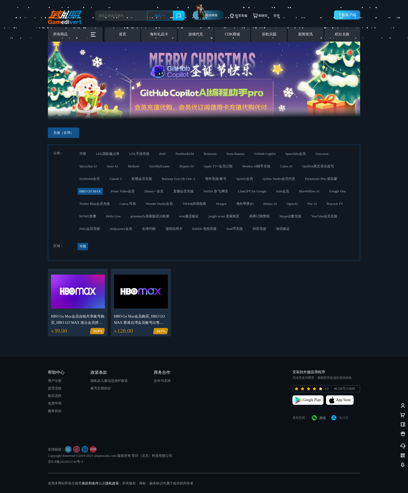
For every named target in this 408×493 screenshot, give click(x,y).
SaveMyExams (159, 166)
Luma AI (286, 166)
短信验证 (283, 229)
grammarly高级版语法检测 (150, 216)
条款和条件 (90, 483)
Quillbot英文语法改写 (318, 166)
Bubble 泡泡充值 (204, 229)
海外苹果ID (244, 204)
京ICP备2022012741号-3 (65, 462)
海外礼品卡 (159, 34)
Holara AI (270, 204)
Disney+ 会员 (153, 191)
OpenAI (292, 204)
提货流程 (54, 388)
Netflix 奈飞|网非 (215, 191)
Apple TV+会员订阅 (217, 166)
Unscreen (322, 154)
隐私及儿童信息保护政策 (109, 381)
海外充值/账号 (215, 179)
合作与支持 (162, 381)
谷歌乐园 (269, 34)
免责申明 (54, 403)
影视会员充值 (142, 179)
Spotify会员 (244, 179)
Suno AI (112, 166)
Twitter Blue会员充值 (94, 204)
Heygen (221, 204)
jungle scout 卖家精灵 (223, 216)
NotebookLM (184, 154)
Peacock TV (335, 204)
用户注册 (54, 381)
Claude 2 (116, 179)
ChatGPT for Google (252, 191)
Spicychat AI (88, 166)
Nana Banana (235, 154)
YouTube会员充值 (324, 216)
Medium (133, 166)
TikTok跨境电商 (194, 204)
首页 (122, 34)
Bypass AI (187, 166)
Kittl (162, 154)
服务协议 (54, 411)
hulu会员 (282, 191)
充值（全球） (63, 133)
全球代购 (149, 229)
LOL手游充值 (139, 154)
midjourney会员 (121, 229)
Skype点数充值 (290, 216)
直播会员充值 (183, 191)
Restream (210, 154)
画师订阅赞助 (259, 216)
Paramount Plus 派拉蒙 (321, 179)
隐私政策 (112, 483)
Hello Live (113, 216)
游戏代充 (195, 34)
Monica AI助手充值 (256, 166)
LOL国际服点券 (107, 154)
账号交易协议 (101, 388)
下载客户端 (347, 15)
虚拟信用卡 (173, 229)
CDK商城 (232, 34)
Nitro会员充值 (89, 229)
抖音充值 (259, 229)
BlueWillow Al (309, 191)
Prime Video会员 (123, 191)
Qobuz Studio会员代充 (279, 179)
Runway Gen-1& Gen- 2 (178, 179)
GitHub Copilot (265, 154)
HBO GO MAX (90, 191)
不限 (82, 154)
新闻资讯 (305, 34)
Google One (337, 191)
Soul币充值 (234, 229)
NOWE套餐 (87, 216)
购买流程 (54, 396)
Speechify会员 (295, 154)
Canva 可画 (128, 204)
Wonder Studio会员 (159, 204)
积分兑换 (342, 34)
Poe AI (312, 204)
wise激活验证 (189, 216)
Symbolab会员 (89, 179)
